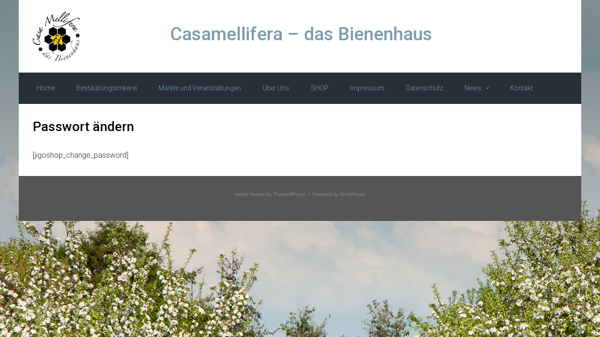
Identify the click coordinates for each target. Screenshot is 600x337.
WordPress (352, 194)
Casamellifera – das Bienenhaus (301, 34)
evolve (241, 194)
